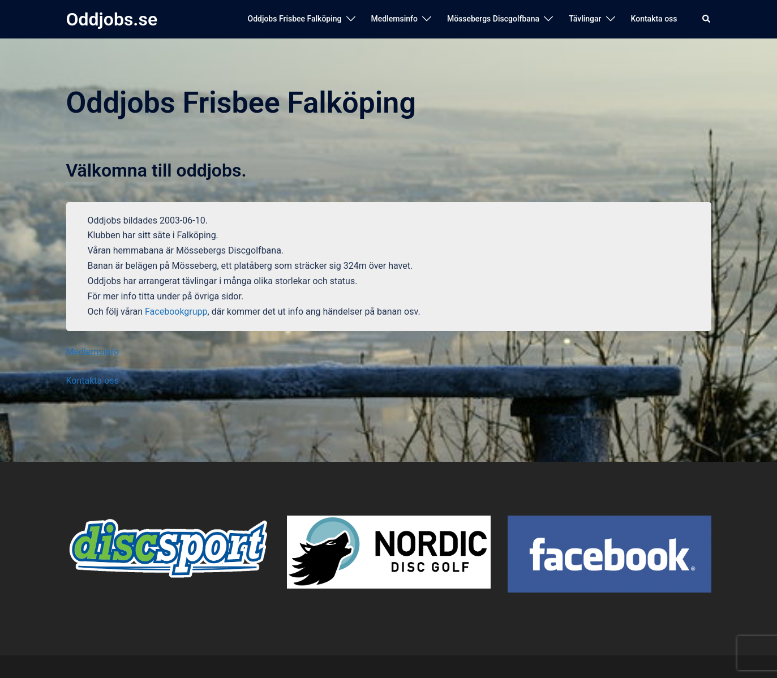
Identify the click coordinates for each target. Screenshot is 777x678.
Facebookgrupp (176, 311)
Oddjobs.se (112, 19)
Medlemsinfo (394, 18)
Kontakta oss (654, 18)
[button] (706, 19)
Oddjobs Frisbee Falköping (294, 18)
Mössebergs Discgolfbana (493, 18)
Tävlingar (585, 18)
